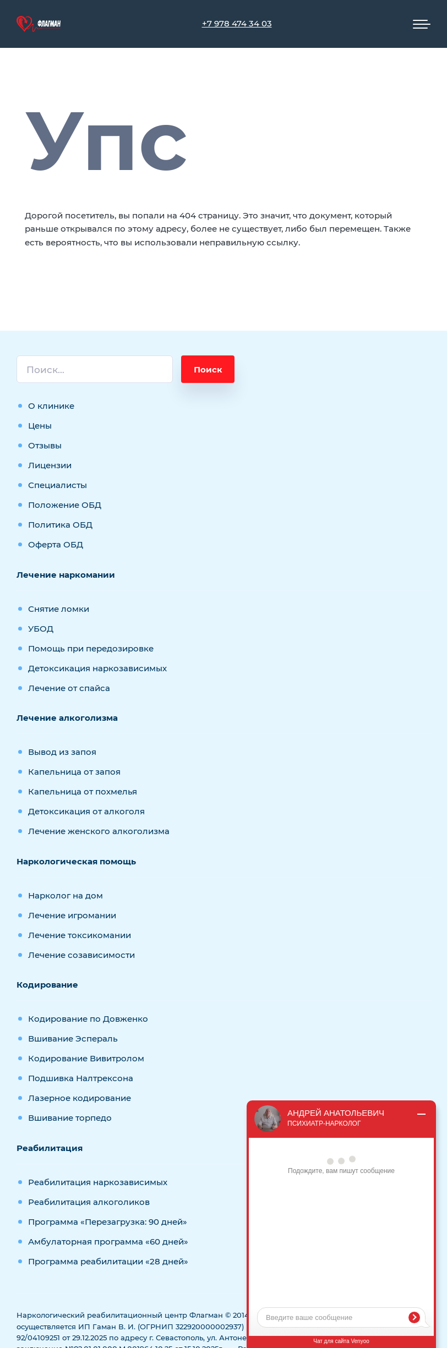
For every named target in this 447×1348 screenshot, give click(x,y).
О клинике (51, 406)
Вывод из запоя (62, 752)
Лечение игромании (72, 915)
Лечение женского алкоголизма (99, 831)
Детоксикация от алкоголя (86, 811)
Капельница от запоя (74, 771)
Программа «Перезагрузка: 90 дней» (107, 1222)
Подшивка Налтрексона (80, 1078)
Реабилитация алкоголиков (89, 1202)
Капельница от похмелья (82, 791)
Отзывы (45, 445)
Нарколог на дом (65, 895)
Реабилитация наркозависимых (97, 1182)
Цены (40, 425)
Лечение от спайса (69, 688)
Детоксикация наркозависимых (97, 668)
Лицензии (50, 465)
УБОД (40, 628)
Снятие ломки (58, 609)
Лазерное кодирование (79, 1098)
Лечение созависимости (81, 955)
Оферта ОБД (55, 544)
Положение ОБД (64, 505)
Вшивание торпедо (70, 1118)
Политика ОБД (60, 524)
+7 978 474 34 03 (237, 23)
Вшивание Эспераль (73, 1038)
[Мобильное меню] (421, 24)
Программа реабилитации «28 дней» (108, 1261)
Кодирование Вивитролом (86, 1058)
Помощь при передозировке (91, 648)
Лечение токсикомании (79, 935)
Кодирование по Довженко (88, 1018)
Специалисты (57, 485)
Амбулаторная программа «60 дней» (108, 1241)
